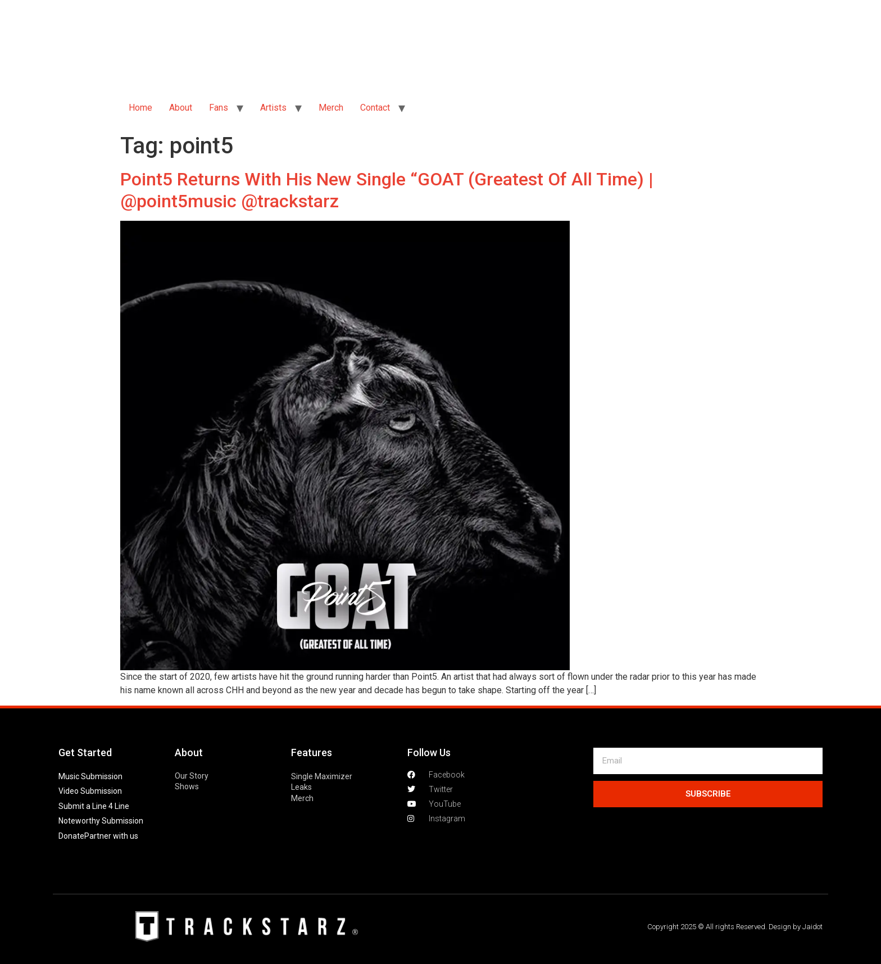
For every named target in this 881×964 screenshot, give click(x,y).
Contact (375, 107)
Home (140, 107)
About (180, 107)
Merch (331, 107)
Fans (218, 107)
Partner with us (111, 835)
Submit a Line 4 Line (93, 806)
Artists (273, 107)
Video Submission (90, 790)
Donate (71, 835)
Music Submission (90, 776)
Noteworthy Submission (100, 820)
